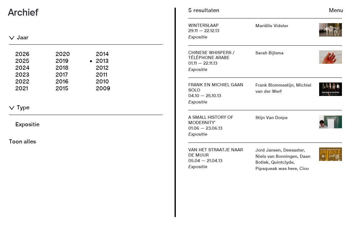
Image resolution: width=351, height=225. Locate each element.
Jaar (22, 38)
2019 (62, 61)
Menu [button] (336, 10)
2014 (102, 54)
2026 (22, 54)
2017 (62, 75)
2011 (101, 75)
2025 (22, 61)
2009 (103, 89)
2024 (22, 68)
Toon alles (22, 142)
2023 (22, 75)
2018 (62, 68)
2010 (102, 82)
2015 (62, 89)
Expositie (27, 125)
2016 (62, 82)
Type (23, 108)
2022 (22, 82)
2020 (63, 54)
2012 (102, 68)
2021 (21, 89)
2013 (102, 61)
